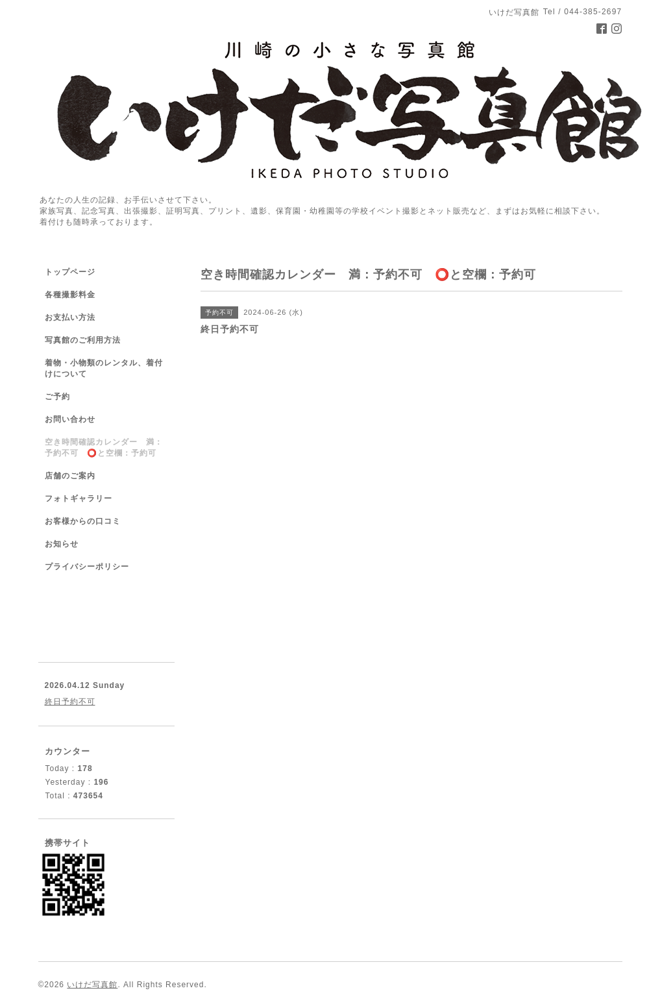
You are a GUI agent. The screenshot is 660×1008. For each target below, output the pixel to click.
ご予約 (57, 396)
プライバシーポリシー (87, 566)
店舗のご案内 (70, 475)
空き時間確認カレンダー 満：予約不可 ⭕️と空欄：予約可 (104, 447)
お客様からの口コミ (83, 521)
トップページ (70, 272)
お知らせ (62, 543)
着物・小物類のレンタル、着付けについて (104, 368)
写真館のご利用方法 (83, 340)
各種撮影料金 (70, 294)
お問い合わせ (70, 419)
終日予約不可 (70, 701)
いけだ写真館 (92, 984)
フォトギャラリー (78, 498)
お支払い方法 (70, 317)
